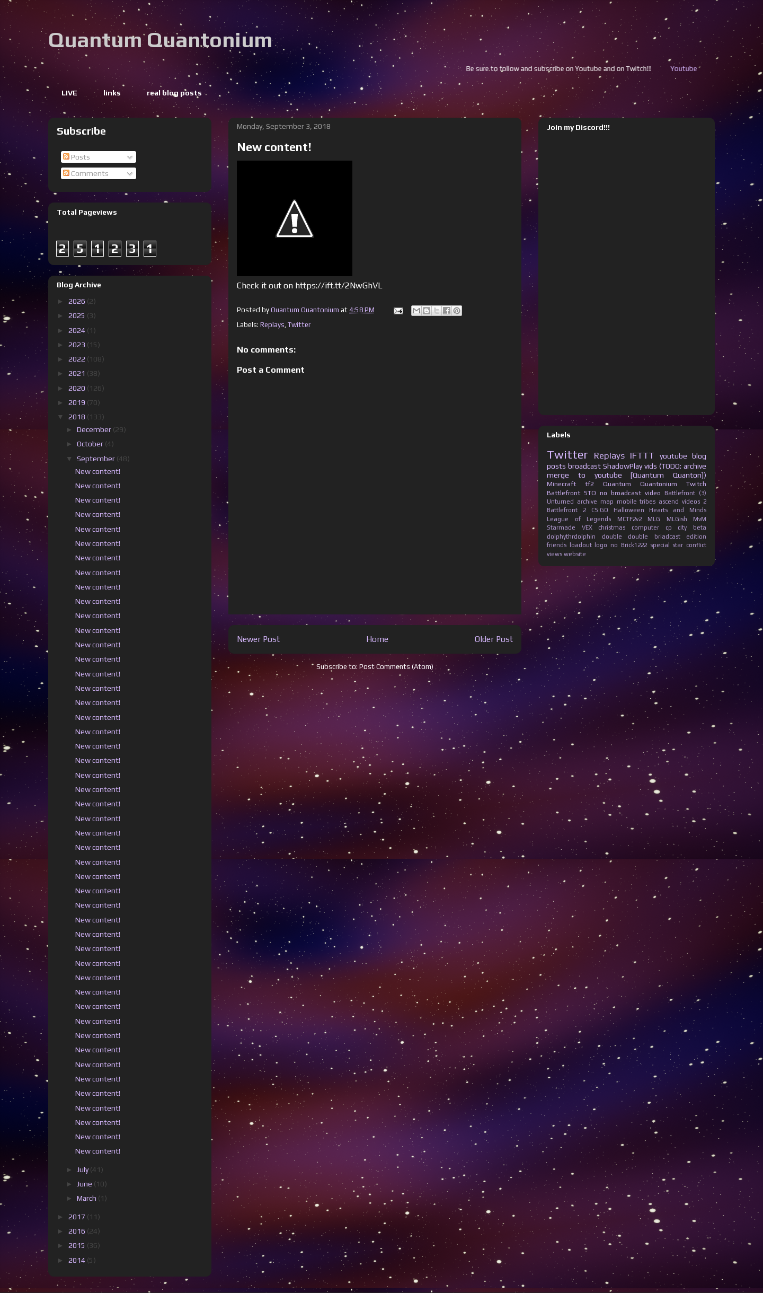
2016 (77, 1231)
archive (587, 501)
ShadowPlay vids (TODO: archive (654, 466)
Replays (272, 325)
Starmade (561, 527)
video (653, 493)
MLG (653, 519)
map (607, 501)
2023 (77, 344)
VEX (587, 527)
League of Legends (579, 519)
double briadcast (654, 536)
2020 (77, 388)
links (112, 93)
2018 (77, 416)
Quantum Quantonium (160, 40)
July (83, 1169)
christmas (611, 527)
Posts (76, 157)
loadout (581, 545)
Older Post (494, 639)
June (85, 1184)
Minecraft (561, 484)
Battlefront (563, 493)
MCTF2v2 (629, 519)
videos (691, 501)
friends (556, 545)
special (660, 545)
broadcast (584, 466)
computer (645, 527)
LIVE (69, 93)
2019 (77, 402)
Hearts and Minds (677, 510)
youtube (673, 456)
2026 (77, 301)
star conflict (689, 545)
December (95, 429)
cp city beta (686, 527)
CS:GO (599, 510)
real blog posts (174, 93)
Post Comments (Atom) (396, 667)
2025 (77, 315)
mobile (627, 501)
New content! (97, 471)
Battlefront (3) (685, 493)
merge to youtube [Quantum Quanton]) (626, 475)
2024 (77, 330)
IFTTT (642, 455)
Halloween (629, 510)
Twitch (696, 484)
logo (601, 545)
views (554, 554)
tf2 (589, 484)
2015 (77, 1245)
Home (377, 639)
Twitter (299, 325)
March (87, 1198)
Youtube (696, 69)
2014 (77, 1260)
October (91, 443)
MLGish (677, 519)
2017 (77, 1216)
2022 (77, 359)
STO (590, 493)
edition (696, 536)
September (97, 458)
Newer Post (258, 639)
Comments (86, 173)
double (612, 536)
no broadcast (620, 493)
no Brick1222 (628, 545)
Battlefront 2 (566, 510)
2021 (77, 373)
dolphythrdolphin (571, 536)
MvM (699, 519)
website (575, 554)
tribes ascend (659, 501)
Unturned (560, 501)
